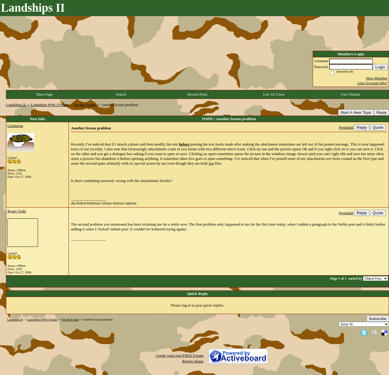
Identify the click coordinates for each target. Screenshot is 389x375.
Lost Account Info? (373, 83)
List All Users (274, 94)
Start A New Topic (356, 112)
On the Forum (85, 104)
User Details (350, 94)
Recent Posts (198, 94)
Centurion (15, 125)
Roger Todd (16, 211)
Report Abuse (192, 361)
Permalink (346, 128)
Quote (378, 127)
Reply (381, 112)
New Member (377, 78)
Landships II (15, 104)
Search (121, 94)
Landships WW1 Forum (50, 104)
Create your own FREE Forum (179, 355)
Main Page (44, 94)
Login (380, 67)
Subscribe (378, 318)
